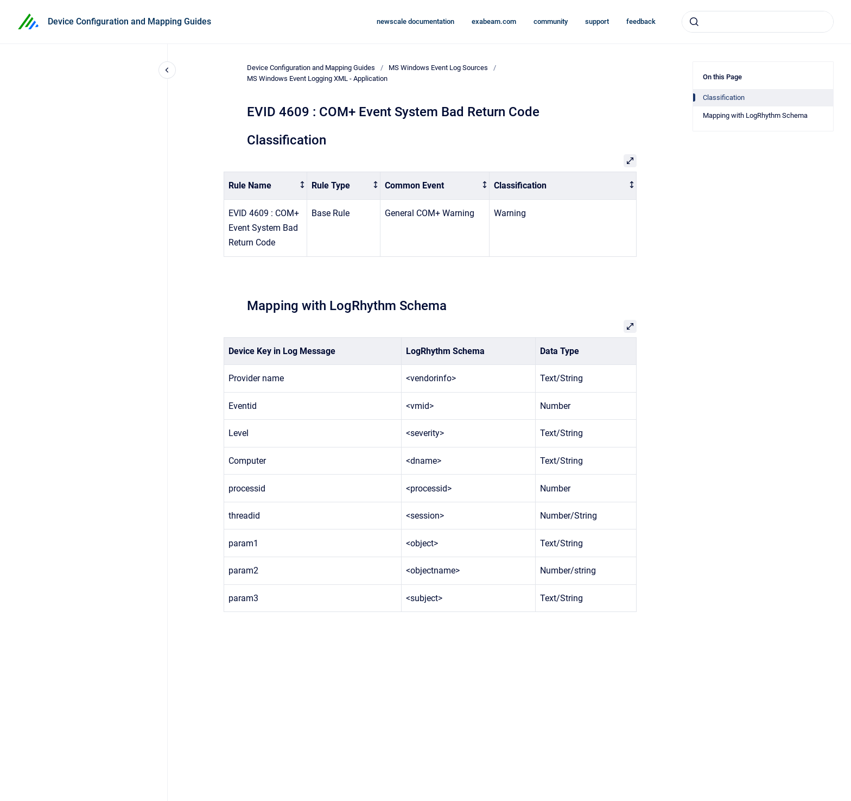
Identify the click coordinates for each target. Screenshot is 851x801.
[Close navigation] (167, 70)
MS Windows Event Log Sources (438, 68)
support (597, 21)
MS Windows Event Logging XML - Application (317, 78)
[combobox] (757, 21)
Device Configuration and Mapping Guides (129, 21)
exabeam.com (494, 21)
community (551, 21)
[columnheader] (265, 186)
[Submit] (694, 21)
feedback (641, 21)
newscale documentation (415, 21)
